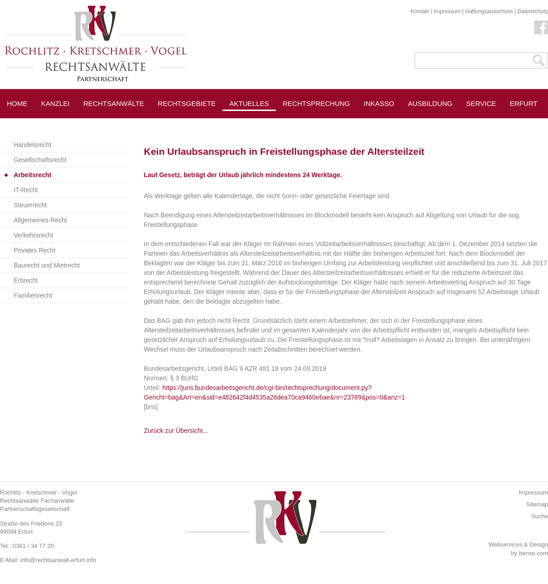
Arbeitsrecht (32, 175)
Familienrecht (33, 295)
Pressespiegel (311, 124)
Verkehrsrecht (33, 235)
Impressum (447, 11)
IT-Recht (26, 190)
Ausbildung (430, 103)
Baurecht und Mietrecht (47, 265)
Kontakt (420, 11)
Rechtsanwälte (114, 103)
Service (481, 103)
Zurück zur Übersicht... (176, 430)
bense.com (533, 553)
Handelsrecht (33, 144)
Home (17, 103)
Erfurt (523, 103)
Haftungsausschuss (489, 11)
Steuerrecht (30, 205)
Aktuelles (249, 103)
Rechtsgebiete (187, 103)
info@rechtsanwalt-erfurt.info (58, 560)
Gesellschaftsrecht (40, 159)
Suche (539, 516)
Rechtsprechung (316, 103)
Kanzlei (55, 103)
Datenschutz (532, 11)
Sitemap (537, 504)
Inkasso (379, 103)
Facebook (541, 27)
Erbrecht (26, 280)
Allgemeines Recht (40, 220)
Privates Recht (34, 250)
